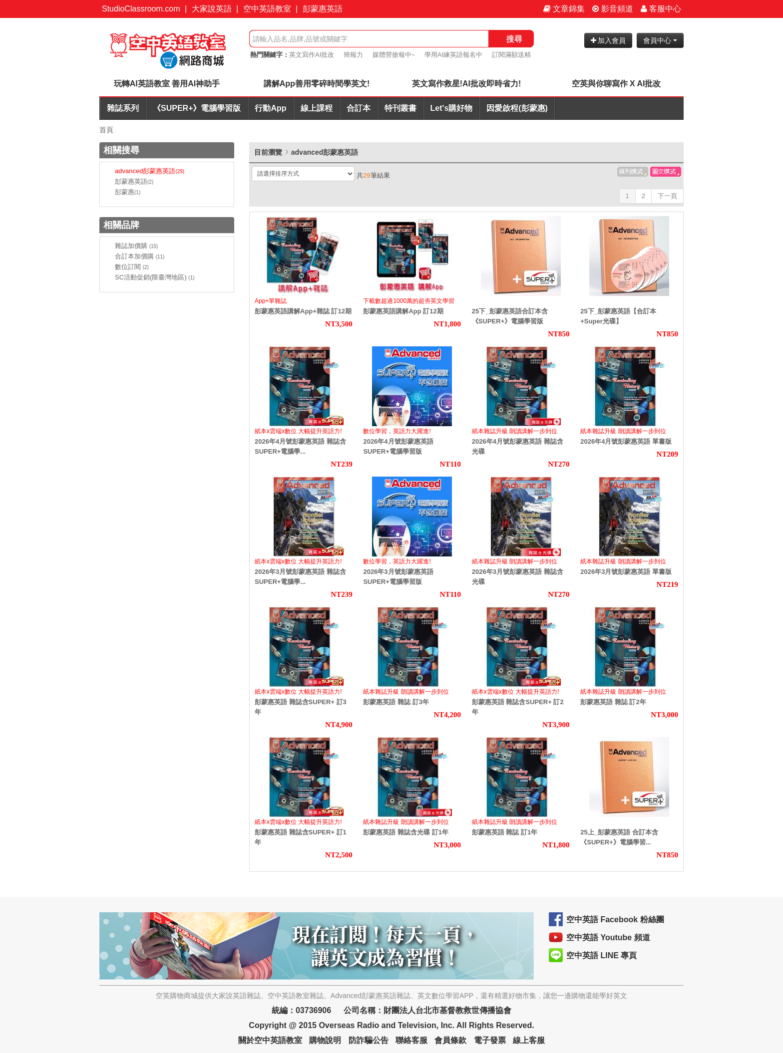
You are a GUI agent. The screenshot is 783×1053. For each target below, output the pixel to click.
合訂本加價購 (139, 256)
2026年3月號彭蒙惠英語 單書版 (626, 571)
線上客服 (529, 1040)
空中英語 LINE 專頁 (601, 955)
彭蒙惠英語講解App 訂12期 (403, 311)
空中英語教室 (267, 8)
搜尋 (514, 38)
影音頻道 (612, 8)
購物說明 (325, 1040)
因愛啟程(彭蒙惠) (517, 108)
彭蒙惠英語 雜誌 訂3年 (395, 702)
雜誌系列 (123, 108)
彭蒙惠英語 (323, 8)
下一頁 (667, 196)
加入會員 (608, 40)
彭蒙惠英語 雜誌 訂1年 (504, 832)
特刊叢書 (400, 108)
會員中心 (660, 40)
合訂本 (359, 108)
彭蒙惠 (127, 192)
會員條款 (450, 1040)
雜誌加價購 (136, 246)
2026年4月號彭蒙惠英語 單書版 (626, 441)
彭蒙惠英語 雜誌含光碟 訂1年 (405, 832)
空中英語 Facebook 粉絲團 (615, 919)
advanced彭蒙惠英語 (149, 171)
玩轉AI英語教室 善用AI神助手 (167, 83)
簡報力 (353, 54)
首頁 (106, 130)
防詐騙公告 (369, 1040)
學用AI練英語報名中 (453, 54)
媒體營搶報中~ (394, 54)
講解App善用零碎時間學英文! (317, 83)
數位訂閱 (132, 266)
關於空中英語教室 (270, 1040)
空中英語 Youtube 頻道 (608, 937)
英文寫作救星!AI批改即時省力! (466, 83)
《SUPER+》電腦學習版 (197, 108)
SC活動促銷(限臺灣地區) (155, 277)
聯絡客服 (411, 1040)
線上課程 (317, 108)
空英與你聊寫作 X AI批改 (616, 83)
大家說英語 (212, 8)
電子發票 (490, 1040)
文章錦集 (564, 8)
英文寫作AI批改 (311, 54)
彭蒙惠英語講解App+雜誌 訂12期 (303, 311)
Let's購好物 (451, 108)
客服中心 (661, 8)
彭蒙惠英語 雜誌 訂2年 (613, 702)
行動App (270, 108)
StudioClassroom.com (141, 8)
